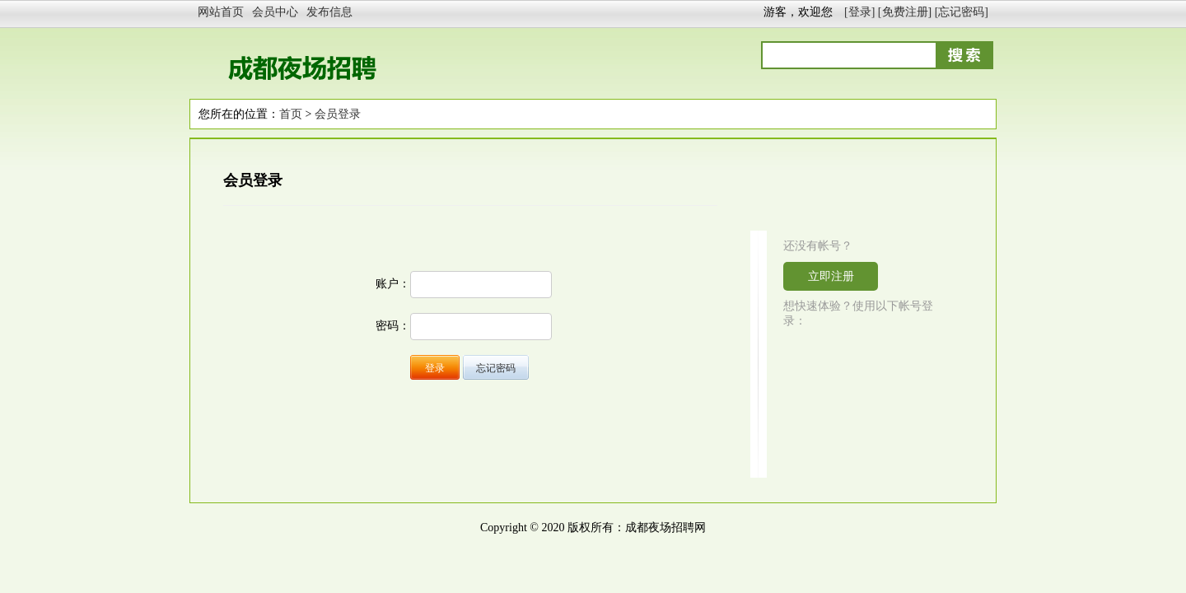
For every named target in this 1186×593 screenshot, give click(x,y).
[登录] (859, 12)
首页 (290, 114)
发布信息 (329, 12)
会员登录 (338, 114)
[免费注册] (905, 12)
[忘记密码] (961, 12)
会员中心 (275, 12)
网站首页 (221, 12)
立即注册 (831, 276)
